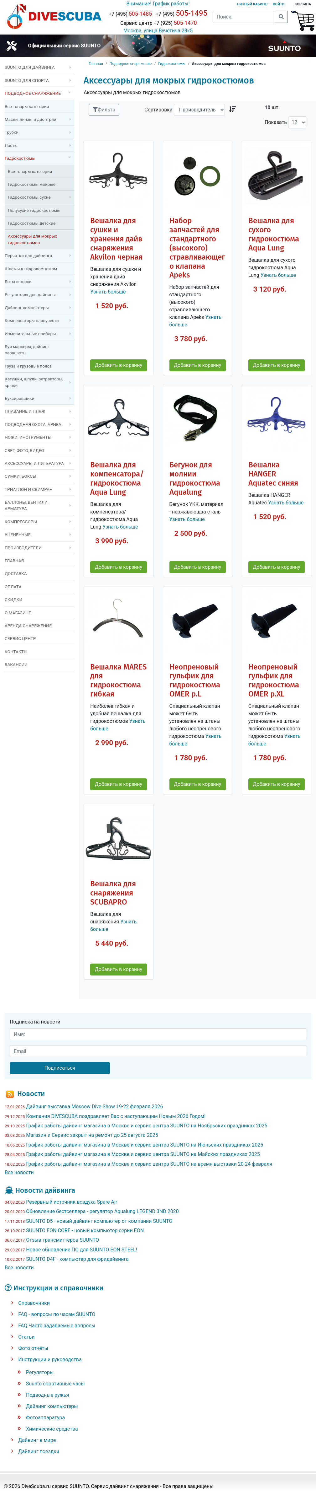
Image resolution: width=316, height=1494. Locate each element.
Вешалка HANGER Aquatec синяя (273, 473)
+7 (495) (130, 14)
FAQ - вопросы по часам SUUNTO (56, 1314)
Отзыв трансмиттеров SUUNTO (62, 1240)
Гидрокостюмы (171, 64)
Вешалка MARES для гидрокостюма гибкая (118, 681)
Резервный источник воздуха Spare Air (71, 1202)
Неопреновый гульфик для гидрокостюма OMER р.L (194, 681)
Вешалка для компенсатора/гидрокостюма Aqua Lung (117, 478)
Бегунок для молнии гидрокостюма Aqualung (194, 478)
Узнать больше (108, 292)
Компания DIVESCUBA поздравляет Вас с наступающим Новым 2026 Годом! (115, 1116)
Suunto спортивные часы (55, 1384)
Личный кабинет (253, 4)
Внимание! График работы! (157, 4)
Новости (31, 1094)
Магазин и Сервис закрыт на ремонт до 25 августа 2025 (92, 1135)
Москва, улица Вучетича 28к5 (158, 31)
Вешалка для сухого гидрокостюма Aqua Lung (273, 234)
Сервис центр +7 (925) (158, 23)
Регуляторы (40, 1372)
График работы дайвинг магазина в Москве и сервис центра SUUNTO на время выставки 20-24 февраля (149, 1164)
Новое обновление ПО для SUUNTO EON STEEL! (81, 1250)
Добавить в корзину (118, 365)
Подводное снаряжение (131, 64)
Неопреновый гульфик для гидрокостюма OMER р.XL (273, 681)
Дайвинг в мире (37, 1440)
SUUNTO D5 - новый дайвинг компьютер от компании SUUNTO (99, 1221)
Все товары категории (27, 106)
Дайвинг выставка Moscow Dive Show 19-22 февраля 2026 (94, 1107)
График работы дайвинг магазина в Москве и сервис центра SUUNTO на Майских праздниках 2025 (143, 1154)
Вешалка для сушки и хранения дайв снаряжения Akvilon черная (116, 238)
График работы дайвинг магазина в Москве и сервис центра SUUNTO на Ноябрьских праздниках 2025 (146, 1126)
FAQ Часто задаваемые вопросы (56, 1326)
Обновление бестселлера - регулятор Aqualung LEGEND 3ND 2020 (102, 1211)
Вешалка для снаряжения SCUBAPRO (113, 892)
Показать (276, 122)
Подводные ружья (47, 1395)
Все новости (19, 1172)
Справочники (34, 1303)
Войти (279, 4)
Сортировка (158, 110)
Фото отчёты (33, 1348)
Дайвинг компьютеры (52, 1406)
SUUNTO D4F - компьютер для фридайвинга (77, 1259)
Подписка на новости (35, 1022)
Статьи (26, 1337)
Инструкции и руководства (49, 1359)
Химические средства (52, 1429)
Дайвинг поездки (38, 1451)
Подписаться (59, 1068)
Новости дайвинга (45, 1190)
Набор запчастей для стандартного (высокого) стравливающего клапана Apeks (197, 247)
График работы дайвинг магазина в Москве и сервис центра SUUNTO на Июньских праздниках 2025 (144, 1145)
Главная (96, 64)
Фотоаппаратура (45, 1418)
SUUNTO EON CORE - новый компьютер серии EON (85, 1230)
